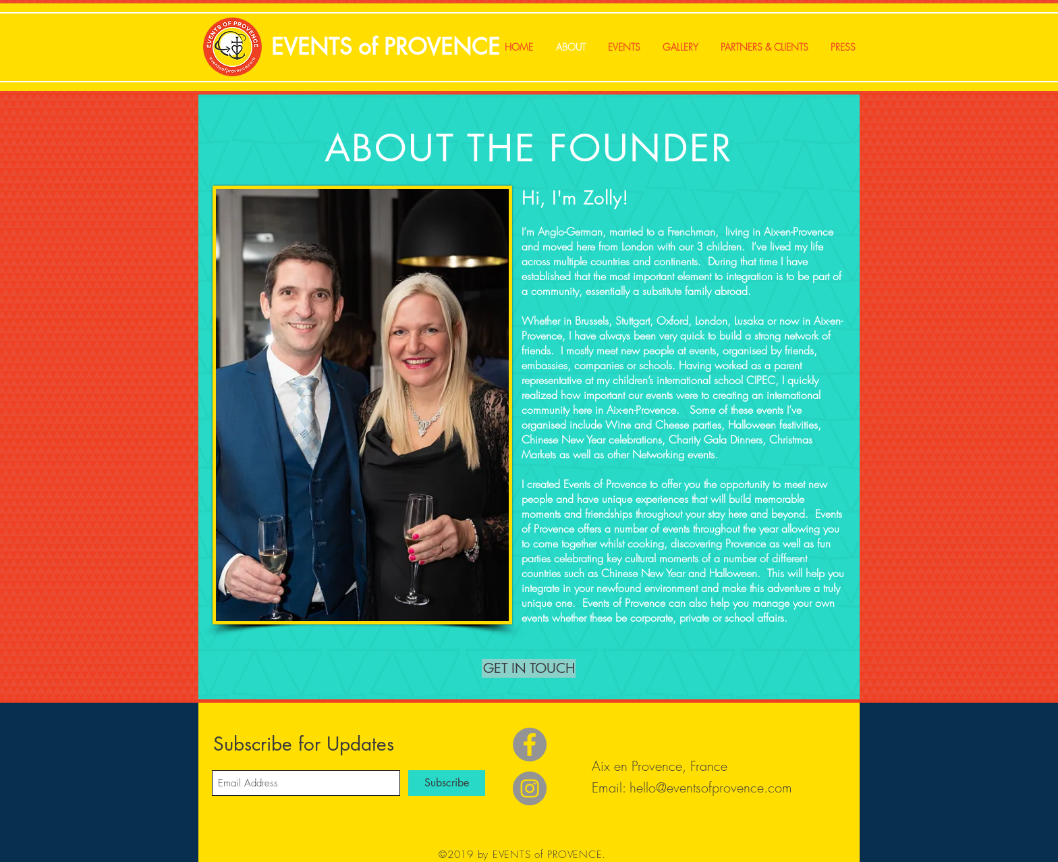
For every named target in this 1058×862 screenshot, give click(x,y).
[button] (529, 668)
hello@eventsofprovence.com (711, 787)
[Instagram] (530, 788)
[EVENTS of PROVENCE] (385, 47)
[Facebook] (530, 744)
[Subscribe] (446, 783)
